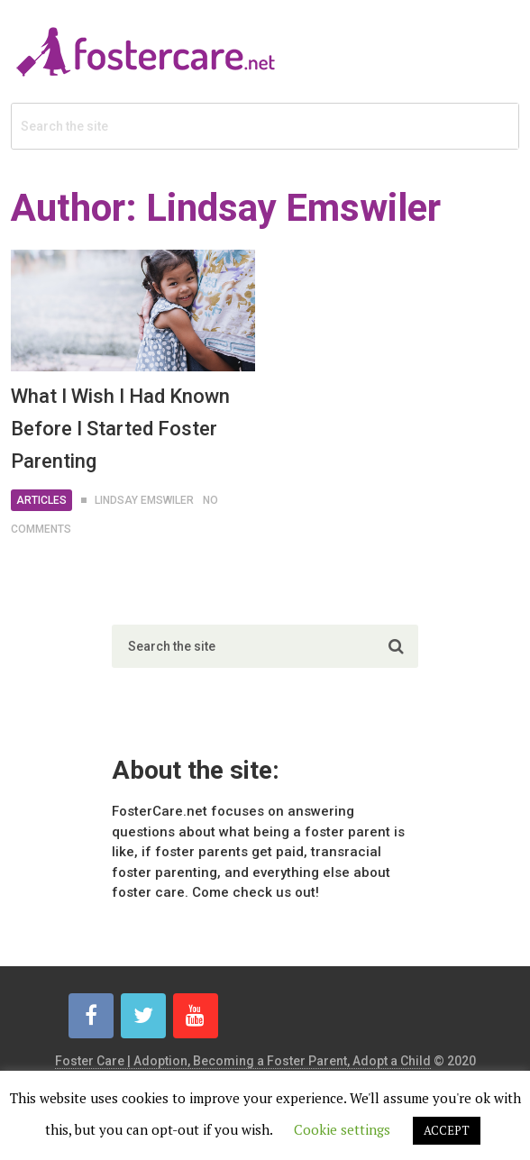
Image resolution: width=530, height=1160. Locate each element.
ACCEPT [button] (447, 1130)
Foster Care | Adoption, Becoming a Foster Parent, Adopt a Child (243, 1061)
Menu (470, 31)
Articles (41, 500)
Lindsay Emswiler (144, 500)
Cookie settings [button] (342, 1129)
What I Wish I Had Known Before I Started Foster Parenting (120, 428)
